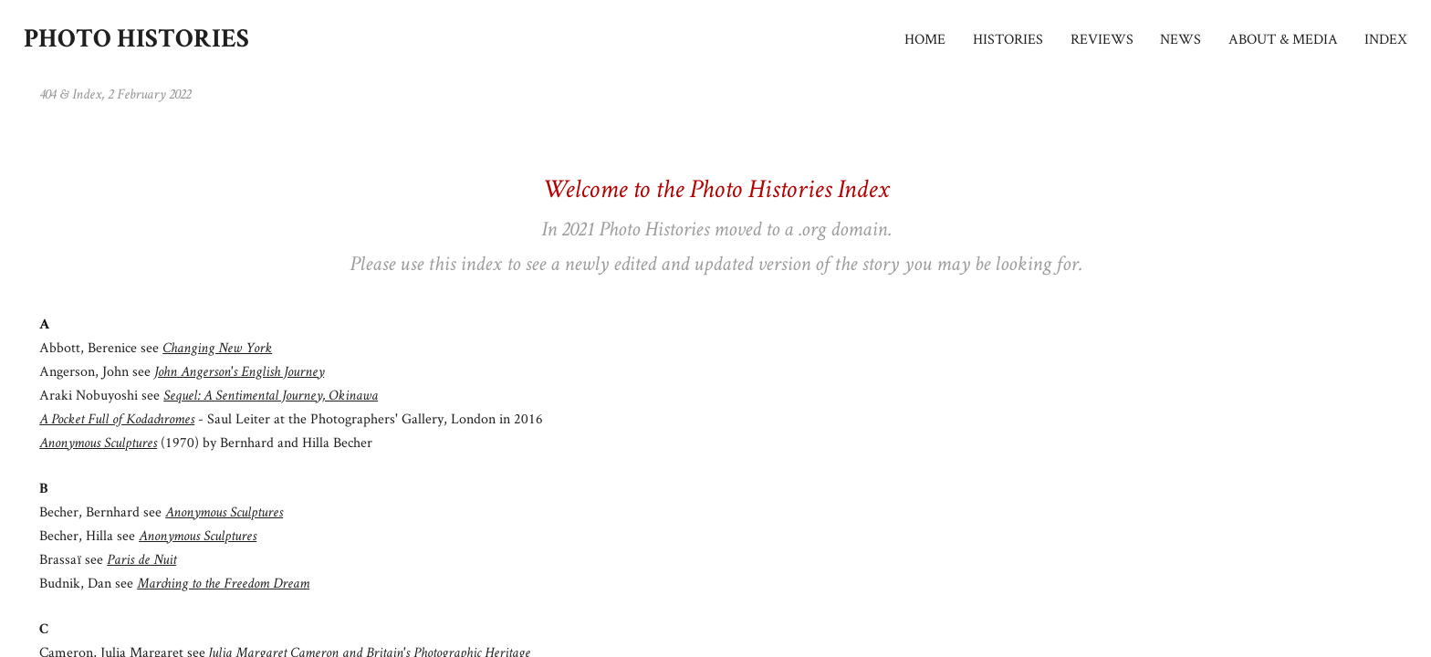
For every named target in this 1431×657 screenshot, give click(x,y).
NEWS (1180, 39)
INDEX (1385, 39)
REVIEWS (1102, 39)
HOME (924, 39)
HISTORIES (1008, 39)
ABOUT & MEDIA (1283, 39)
